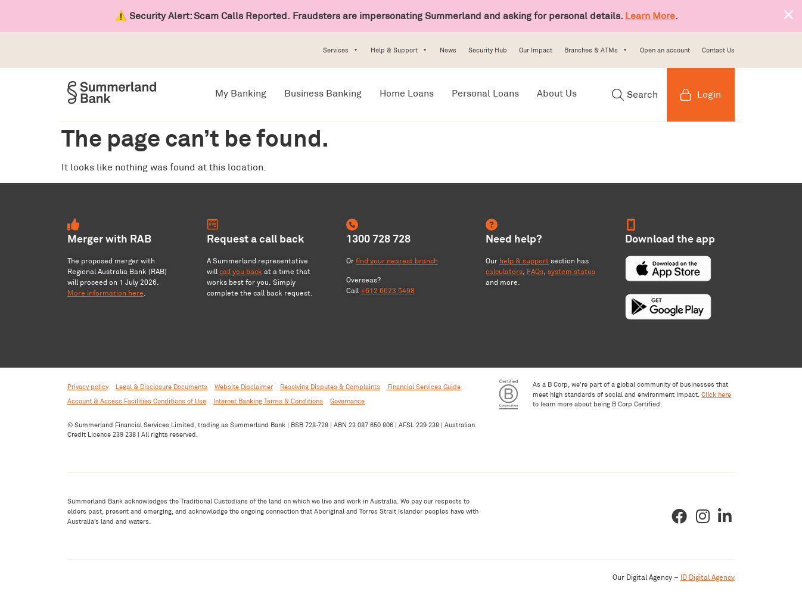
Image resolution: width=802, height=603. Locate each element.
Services (341, 50)
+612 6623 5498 (387, 290)
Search (635, 95)
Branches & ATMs (596, 50)
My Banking (240, 93)
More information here (105, 292)
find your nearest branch (397, 260)
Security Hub (487, 50)
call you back (240, 271)
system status (571, 271)
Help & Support (399, 50)
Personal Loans (485, 93)
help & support (524, 260)
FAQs (535, 271)
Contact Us (718, 50)
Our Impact (535, 50)
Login (700, 95)
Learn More (650, 15)
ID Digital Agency (707, 577)
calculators (504, 271)
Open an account (665, 50)
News (448, 50)
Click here (716, 394)
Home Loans (407, 93)
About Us (557, 93)
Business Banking (323, 93)
